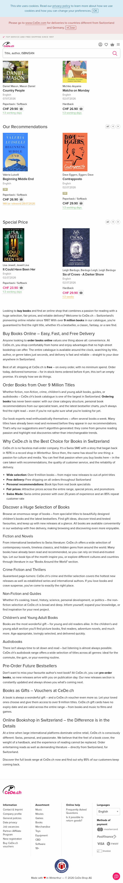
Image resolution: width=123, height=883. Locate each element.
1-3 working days (12, 112)
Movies (39, 813)
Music (38, 809)
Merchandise (42, 826)
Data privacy (10, 822)
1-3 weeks (68, 296)
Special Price (15, 222)
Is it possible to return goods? (74, 819)
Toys (38, 831)
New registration (12, 838)
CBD (38, 839)
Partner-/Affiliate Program (12, 832)
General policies (12, 818)
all (108, 126)
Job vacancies (11, 826)
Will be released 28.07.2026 (19, 203)
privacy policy (61, 6)
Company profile (12, 813)
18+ (37, 848)
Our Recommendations (25, 126)
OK (95, 11)
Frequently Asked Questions (76, 811)
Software (40, 844)
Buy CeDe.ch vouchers (10, 845)
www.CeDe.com (35, 23)
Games (39, 818)
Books (39, 822)
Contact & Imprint (13, 809)
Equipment (41, 835)
